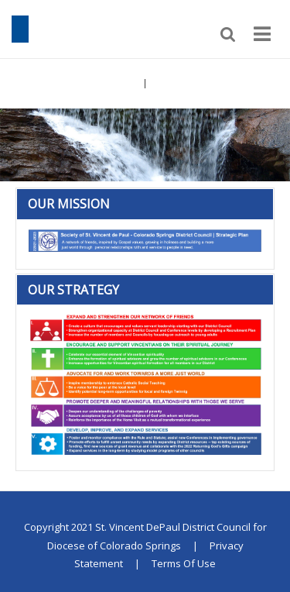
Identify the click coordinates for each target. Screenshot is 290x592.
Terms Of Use (184, 563)
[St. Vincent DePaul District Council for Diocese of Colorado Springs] (20, 28)
